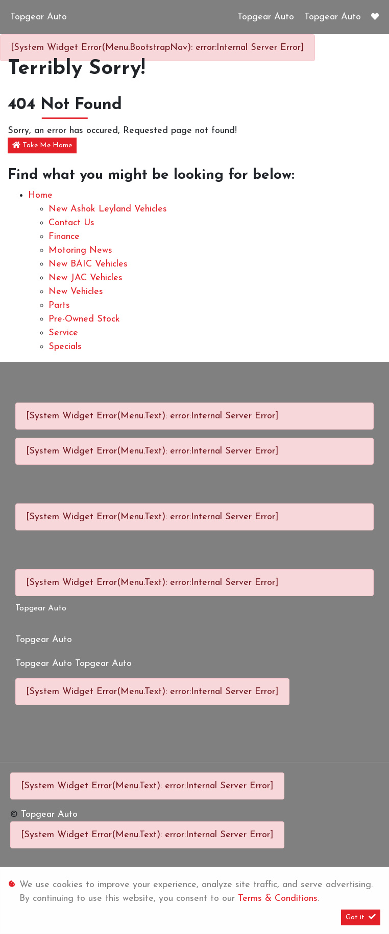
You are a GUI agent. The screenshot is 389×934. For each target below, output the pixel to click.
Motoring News (80, 250)
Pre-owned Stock (84, 319)
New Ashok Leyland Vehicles (107, 209)
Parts (59, 305)
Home (40, 195)
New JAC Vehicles (85, 278)
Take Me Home (42, 145)
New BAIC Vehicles (88, 264)
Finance (64, 237)
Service (63, 333)
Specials (65, 347)
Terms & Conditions (278, 898)
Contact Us (71, 223)
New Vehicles (75, 292)
